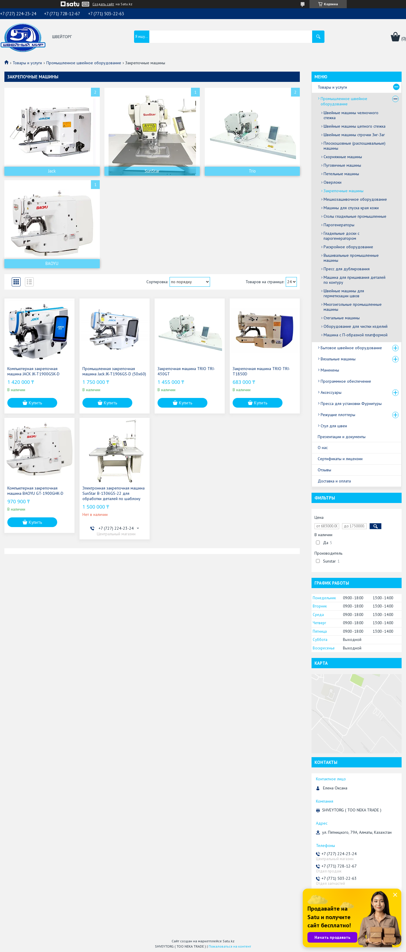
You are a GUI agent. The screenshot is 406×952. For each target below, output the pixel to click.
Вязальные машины (338, 359)
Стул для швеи (334, 425)
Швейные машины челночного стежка (351, 115)
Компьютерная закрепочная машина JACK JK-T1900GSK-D (33, 371)
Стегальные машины (342, 317)
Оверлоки (332, 182)
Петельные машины (341, 173)
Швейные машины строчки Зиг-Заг (354, 134)
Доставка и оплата (334, 481)
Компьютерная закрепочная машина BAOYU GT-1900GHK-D (35, 490)
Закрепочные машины (343, 190)
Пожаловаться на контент (230, 946)
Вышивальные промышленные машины (351, 258)
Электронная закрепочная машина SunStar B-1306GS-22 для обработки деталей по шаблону (113, 493)
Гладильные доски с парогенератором (341, 236)
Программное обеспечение (346, 381)
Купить (35, 403)
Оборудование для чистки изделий (356, 326)
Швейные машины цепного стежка (354, 126)
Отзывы (324, 469)
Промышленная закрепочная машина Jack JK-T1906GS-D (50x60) (114, 371)
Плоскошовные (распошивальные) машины (354, 146)
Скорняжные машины (343, 156)
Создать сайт (103, 4)
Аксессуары (331, 392)
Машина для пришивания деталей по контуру (354, 280)
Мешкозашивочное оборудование (355, 199)
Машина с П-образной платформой (356, 334)
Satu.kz (228, 941)
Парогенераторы (339, 224)
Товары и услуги (27, 62)
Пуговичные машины (342, 165)
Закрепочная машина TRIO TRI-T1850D (261, 371)
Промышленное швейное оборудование (83, 62)
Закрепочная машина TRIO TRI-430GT (186, 371)
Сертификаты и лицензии (340, 458)
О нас (323, 447)
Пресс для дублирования (347, 268)
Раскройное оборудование (348, 246)
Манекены (330, 370)
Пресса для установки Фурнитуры (351, 403)
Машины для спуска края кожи (351, 207)
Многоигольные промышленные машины (353, 307)
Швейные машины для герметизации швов (344, 293)
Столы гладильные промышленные (355, 216)
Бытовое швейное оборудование (351, 347)
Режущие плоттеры (338, 414)
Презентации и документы (342, 436)
